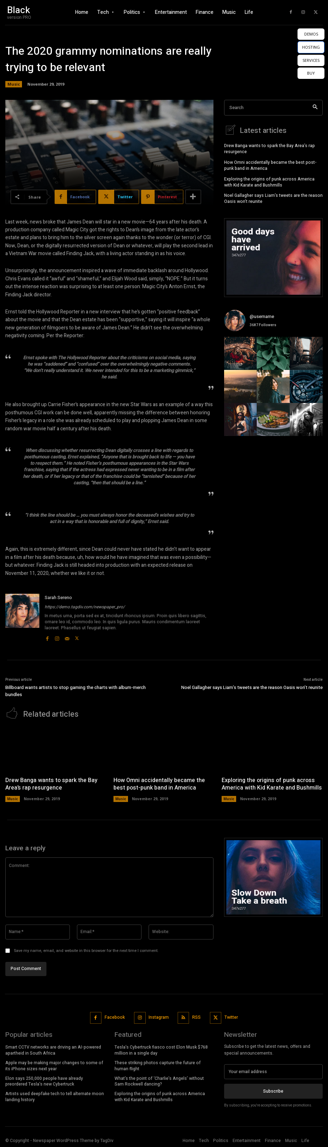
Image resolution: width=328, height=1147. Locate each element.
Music (13, 84)
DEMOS (311, 34)
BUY (311, 73)
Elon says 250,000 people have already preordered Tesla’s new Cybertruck (44, 1080)
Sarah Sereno (58, 597)
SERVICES (310, 60)
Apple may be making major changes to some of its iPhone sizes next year (54, 1065)
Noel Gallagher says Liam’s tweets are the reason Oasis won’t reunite (273, 198)
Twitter (231, 1016)
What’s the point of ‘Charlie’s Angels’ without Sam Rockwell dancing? (159, 1080)
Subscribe (273, 1090)
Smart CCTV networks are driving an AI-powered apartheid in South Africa (53, 1049)
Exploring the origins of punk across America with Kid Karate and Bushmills (269, 181)
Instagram (159, 1016)
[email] (273, 1070)
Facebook (115, 1016)
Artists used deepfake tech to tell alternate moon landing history (54, 1096)
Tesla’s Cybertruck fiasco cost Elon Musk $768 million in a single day (161, 1049)
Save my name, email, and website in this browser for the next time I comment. (86, 950)
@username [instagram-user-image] (262, 315)
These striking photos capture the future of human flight (158, 1065)
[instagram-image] (240, 352)
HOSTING (311, 47)
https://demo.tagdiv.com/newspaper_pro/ (85, 607)
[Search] (315, 108)
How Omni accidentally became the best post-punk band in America (270, 164)
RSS (196, 1016)
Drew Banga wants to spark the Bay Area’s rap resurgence (269, 148)
